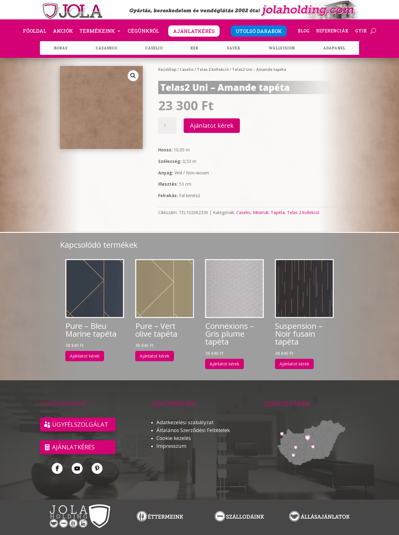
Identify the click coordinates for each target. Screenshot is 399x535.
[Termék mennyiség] (167, 125)
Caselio (187, 69)
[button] (133, 75)
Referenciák (332, 31)
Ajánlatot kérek (212, 125)
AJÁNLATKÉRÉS (194, 31)
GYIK (361, 31)
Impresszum (171, 445)
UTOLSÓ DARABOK (259, 31)
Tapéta (278, 212)
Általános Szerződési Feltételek (193, 430)
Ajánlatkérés (73, 447)
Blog (303, 31)
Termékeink (97, 31)
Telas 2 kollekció (213, 69)
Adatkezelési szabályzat (185, 422)
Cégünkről (143, 31)
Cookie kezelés (173, 437)
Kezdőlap (167, 69)
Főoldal (34, 31)
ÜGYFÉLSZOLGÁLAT (80, 424)
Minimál (260, 212)
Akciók (63, 31)
